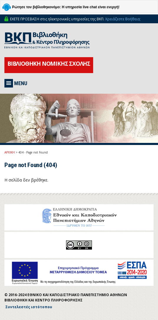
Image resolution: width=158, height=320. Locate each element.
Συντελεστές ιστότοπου (28, 306)
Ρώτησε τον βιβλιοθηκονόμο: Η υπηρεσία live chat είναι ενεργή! (65, 7)
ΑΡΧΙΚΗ (9, 152)
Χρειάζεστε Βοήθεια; (123, 19)
